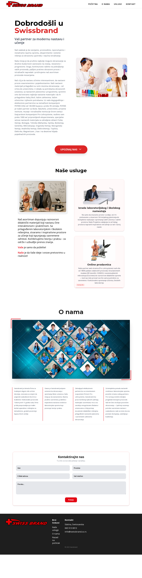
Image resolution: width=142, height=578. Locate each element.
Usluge (118, 4)
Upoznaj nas (71, 149)
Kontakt (131, 4)
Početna (93, 4)
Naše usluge (55, 528)
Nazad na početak (56, 540)
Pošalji (71, 500)
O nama (106, 4)
